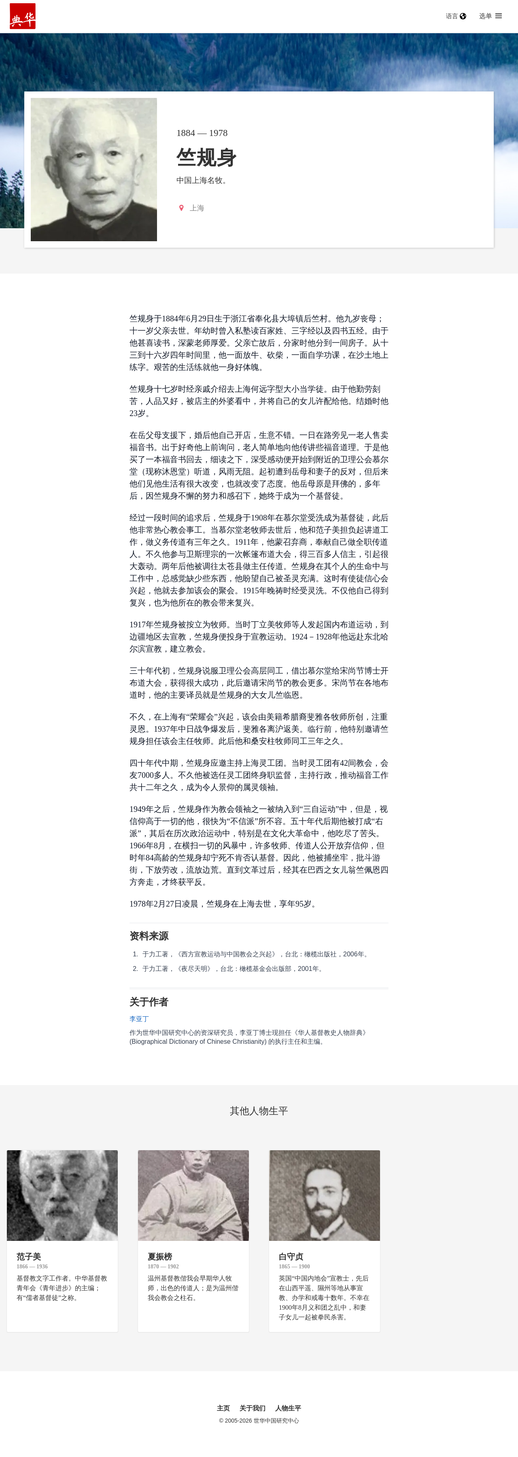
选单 (490, 16)
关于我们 (252, 1408)
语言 (456, 16)
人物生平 (288, 1408)
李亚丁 (139, 1018)
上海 (197, 208)
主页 (223, 1408)
